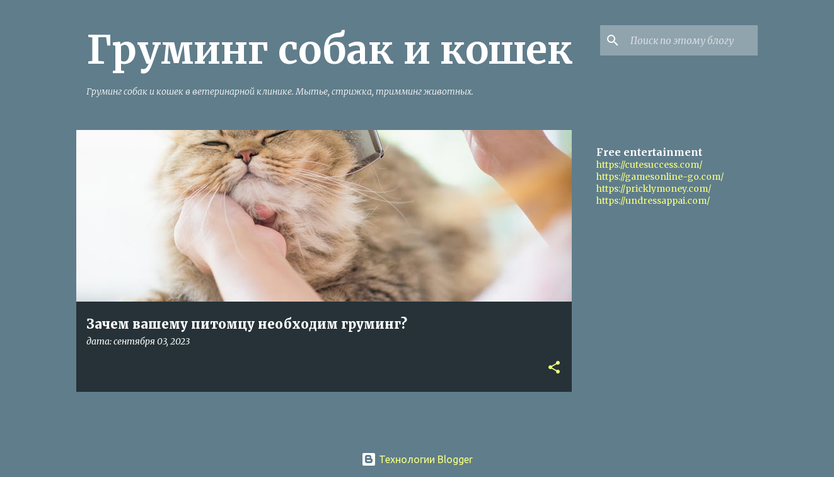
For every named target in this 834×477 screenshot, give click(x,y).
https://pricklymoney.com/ (653, 188)
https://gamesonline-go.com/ (660, 176)
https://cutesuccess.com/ (649, 164)
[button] (554, 368)
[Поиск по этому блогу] (691, 40)
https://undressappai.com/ (653, 200)
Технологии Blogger (417, 459)
